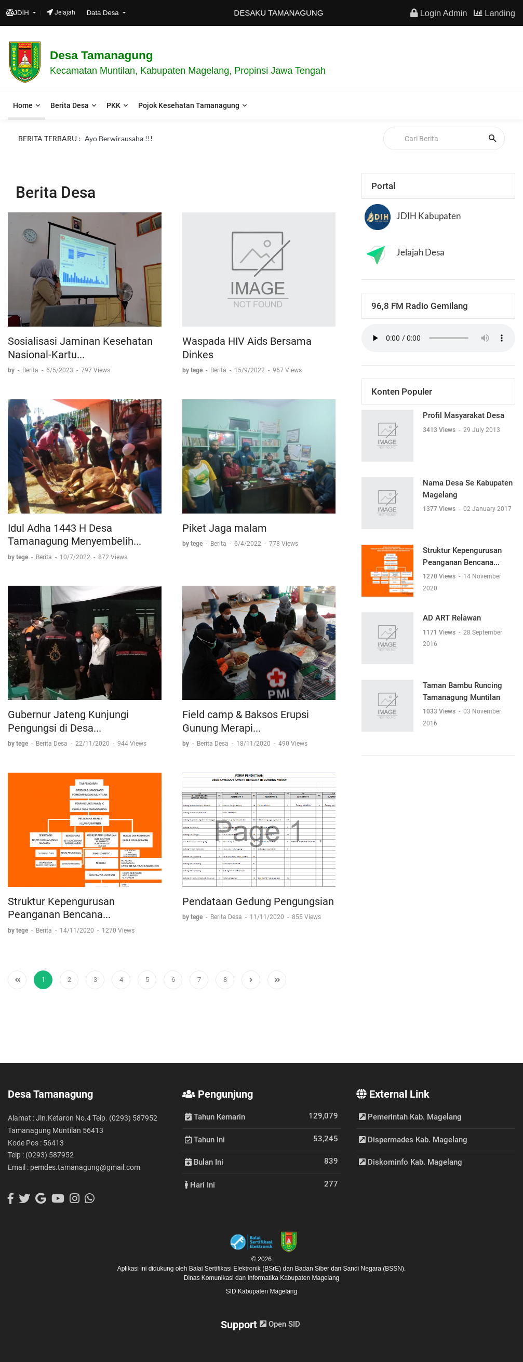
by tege (193, 370)
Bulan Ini (204, 1161)
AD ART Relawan (452, 618)
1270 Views (440, 576)
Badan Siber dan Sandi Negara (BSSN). (350, 1268)
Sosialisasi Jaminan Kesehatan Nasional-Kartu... (80, 348)
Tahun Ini (205, 1139)
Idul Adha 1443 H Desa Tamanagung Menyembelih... (74, 535)
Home (23, 105)
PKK (113, 105)
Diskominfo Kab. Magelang (410, 1162)
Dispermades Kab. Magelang (413, 1139)
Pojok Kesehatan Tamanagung (188, 105)
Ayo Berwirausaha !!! (119, 137)
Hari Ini (200, 1184)
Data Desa (104, 13)
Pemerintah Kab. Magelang (410, 1117)
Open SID (280, 1324)
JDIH (18, 13)
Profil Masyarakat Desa (463, 415)
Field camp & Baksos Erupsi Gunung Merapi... (245, 721)
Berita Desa (69, 105)
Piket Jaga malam (224, 528)
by (12, 370)
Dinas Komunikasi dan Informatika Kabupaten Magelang (262, 1278)
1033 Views (440, 711)
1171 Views (440, 632)
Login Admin (438, 13)
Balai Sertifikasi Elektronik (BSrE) (236, 1268)
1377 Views (440, 509)
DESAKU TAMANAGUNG (289, 12)
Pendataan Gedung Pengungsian (258, 901)
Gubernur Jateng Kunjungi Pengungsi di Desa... (68, 721)
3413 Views (440, 430)
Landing (494, 13)
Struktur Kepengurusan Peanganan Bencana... (61, 908)
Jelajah (61, 12)
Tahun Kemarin (215, 1116)
